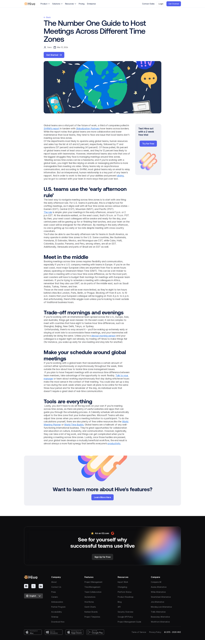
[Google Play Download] (95, 632)
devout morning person (103, 335)
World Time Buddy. (74, 424)
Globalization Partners (87, 128)
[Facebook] (26, 586)
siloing (120, 175)
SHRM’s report (51, 128)
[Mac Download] (33, 632)
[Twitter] (33, 586)
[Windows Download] (53, 632)
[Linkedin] (41, 586)
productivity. (114, 443)
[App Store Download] (74, 632)
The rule (48, 212)
